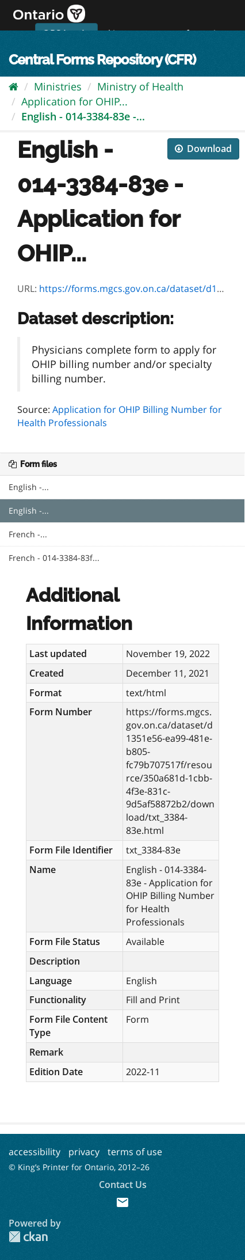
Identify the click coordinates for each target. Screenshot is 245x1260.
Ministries (58, 86)
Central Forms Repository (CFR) (102, 59)
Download (203, 148)
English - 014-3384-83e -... (83, 116)
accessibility (34, 1151)
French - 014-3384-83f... (54, 557)
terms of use (135, 1151)
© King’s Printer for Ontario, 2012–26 (79, 1167)
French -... (28, 534)
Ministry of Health (140, 86)
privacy (83, 1151)
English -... (29, 486)
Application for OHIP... (74, 101)
